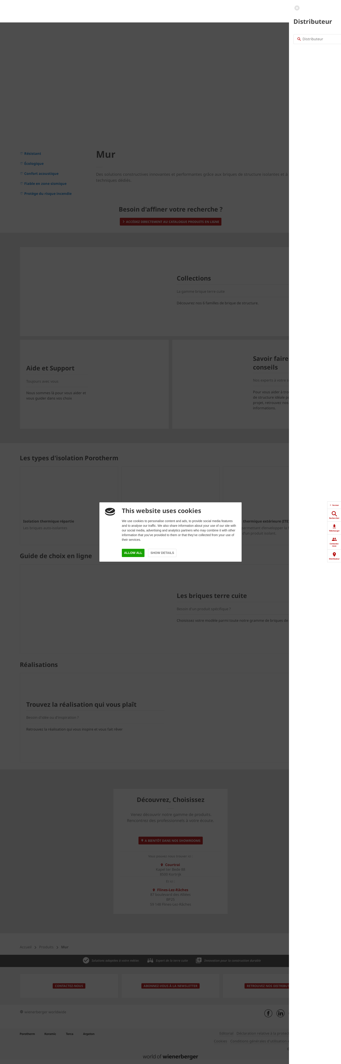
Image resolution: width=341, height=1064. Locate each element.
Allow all (133, 553)
